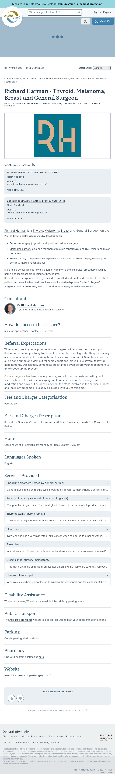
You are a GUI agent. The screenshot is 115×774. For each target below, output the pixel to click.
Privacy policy (73, 736)
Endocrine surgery (20, 243)
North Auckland (45, 78)
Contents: (85, 68)
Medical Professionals (33, 736)
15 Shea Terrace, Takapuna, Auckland (33, 172)
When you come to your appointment (27, 349)
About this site (10, 736)
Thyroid (38, 230)
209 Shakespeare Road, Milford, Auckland (36, 201)
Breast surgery (18, 258)
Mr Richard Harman (30, 305)
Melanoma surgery (20, 248)
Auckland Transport (20, 619)
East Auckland (29, 78)
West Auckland (77, 78)
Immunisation (66, 4)
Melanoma (52, 230)
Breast (65, 230)
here (41, 656)
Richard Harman (15, 230)
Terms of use (56, 736)
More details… (15, 190)
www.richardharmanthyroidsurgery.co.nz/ (27, 184)
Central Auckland (12, 78)
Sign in (97, 12)
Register (107, 12)
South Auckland (61, 78)
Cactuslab (55, 742)
